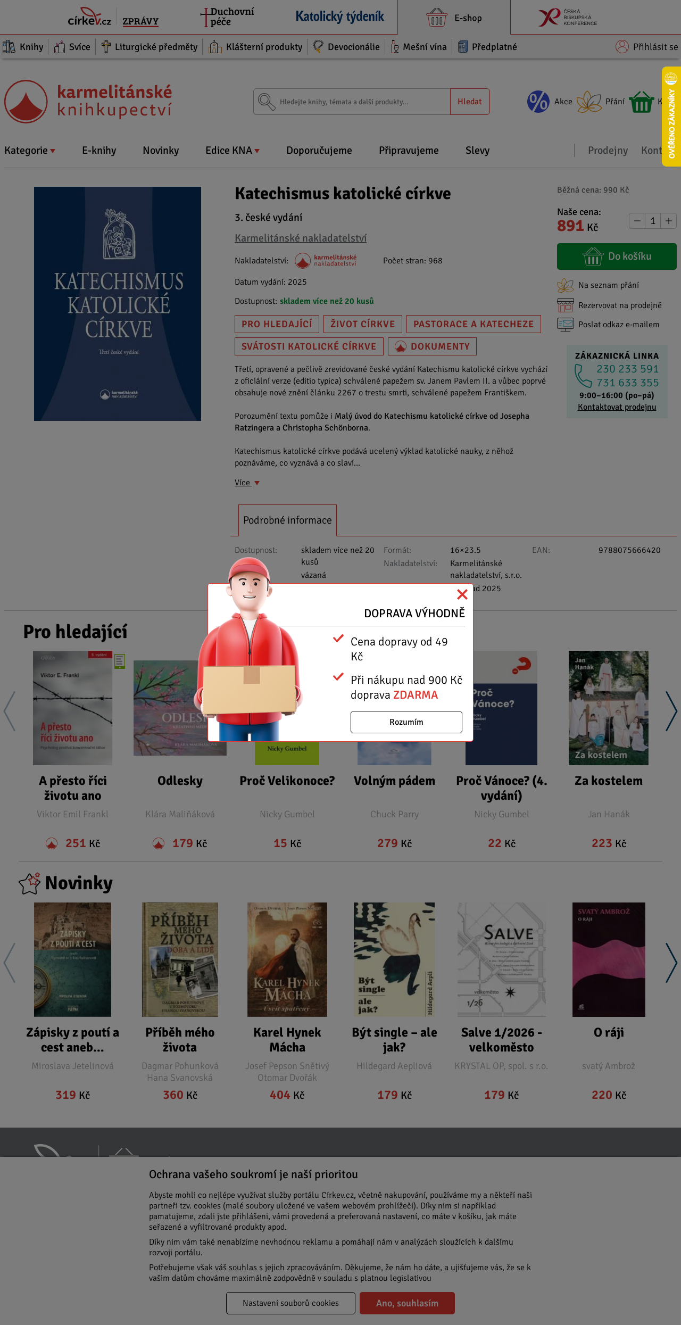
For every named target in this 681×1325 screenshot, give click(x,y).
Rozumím (406, 722)
